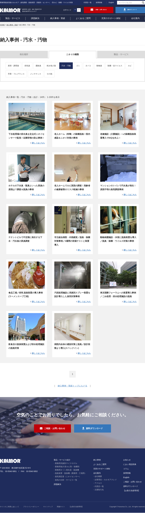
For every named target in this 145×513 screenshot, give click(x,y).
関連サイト (61, 507)
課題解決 (35, 18)
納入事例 (97, 460)
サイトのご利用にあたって (9, 507)
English (111, 2)
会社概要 (98, 477)
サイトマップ (48, 507)
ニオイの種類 (72, 54)
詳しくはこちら (38, 143)
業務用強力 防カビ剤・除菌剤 (67, 467)
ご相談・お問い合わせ (132, 482)
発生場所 (24, 54)
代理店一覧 (87, 2)
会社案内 (135, 18)
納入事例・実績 (57, 18)
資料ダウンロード (130, 486)
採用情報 (99, 2)
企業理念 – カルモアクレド (106, 480)
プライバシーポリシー (31, 507)
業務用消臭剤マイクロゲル (66, 463)
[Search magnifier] (143, 2)
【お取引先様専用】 (131, 491)
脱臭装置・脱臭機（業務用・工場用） (70, 474)
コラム (126, 469)
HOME (2, 25)
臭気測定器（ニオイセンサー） (68, 477)
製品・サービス (12, 18)
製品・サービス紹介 (62, 460)
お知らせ (127, 460)
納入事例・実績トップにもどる (72, 386)
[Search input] (130, 2)
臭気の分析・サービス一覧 (66, 480)
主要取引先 (99, 490)
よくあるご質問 (83, 18)
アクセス (98, 483)
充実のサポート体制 (110, 18)
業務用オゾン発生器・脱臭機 (67, 470)
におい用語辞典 (129, 465)
